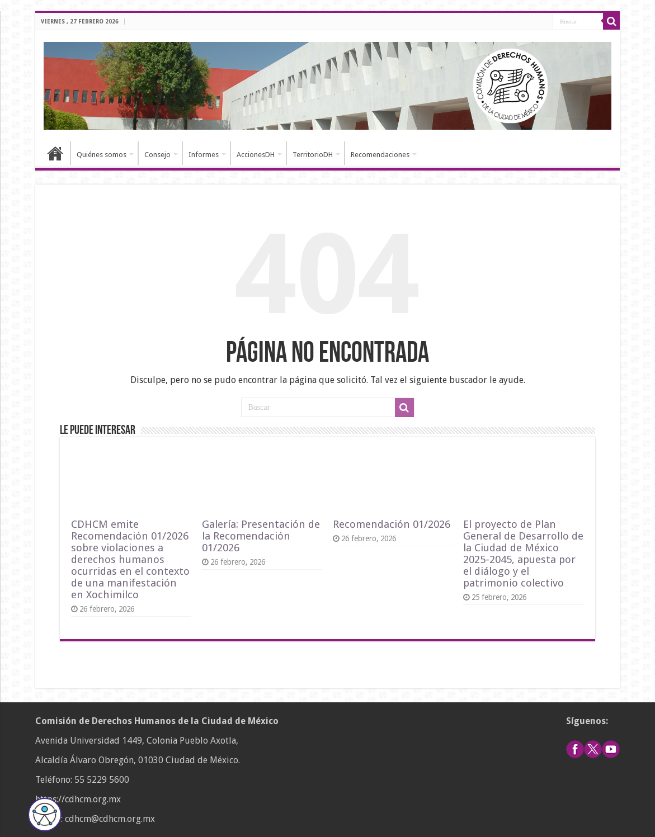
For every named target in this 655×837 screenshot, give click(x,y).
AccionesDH (256, 154)
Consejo (157, 154)
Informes (204, 154)
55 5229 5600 (101, 779)
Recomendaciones (380, 154)
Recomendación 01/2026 (391, 524)
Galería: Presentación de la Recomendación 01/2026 (261, 536)
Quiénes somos (101, 154)
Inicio (55, 153)
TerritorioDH (313, 154)
